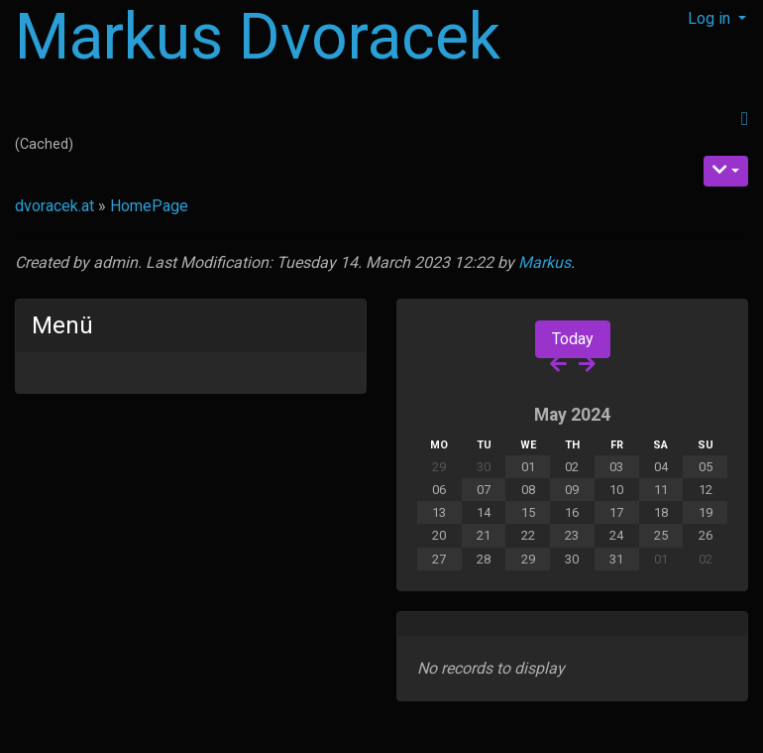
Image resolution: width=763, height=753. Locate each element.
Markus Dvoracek (257, 37)
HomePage (149, 205)
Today (573, 338)
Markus (544, 262)
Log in (711, 18)
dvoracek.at (54, 205)
